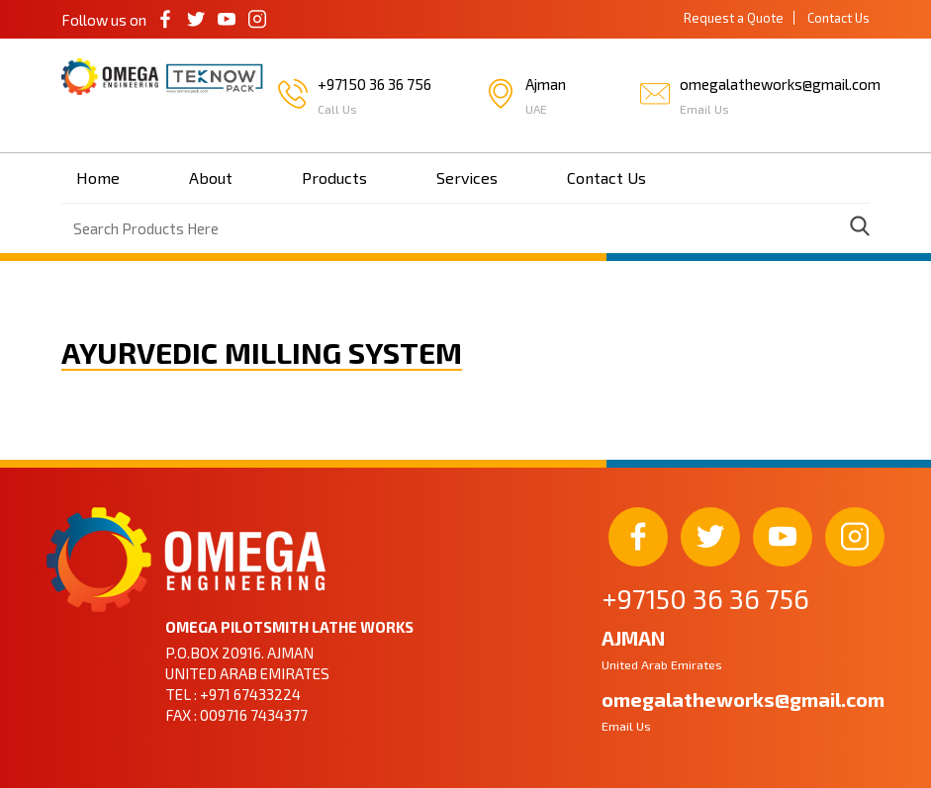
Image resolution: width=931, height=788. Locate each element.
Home (98, 177)
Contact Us (838, 18)
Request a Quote (734, 18)
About (211, 177)
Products (334, 177)
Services (467, 177)
